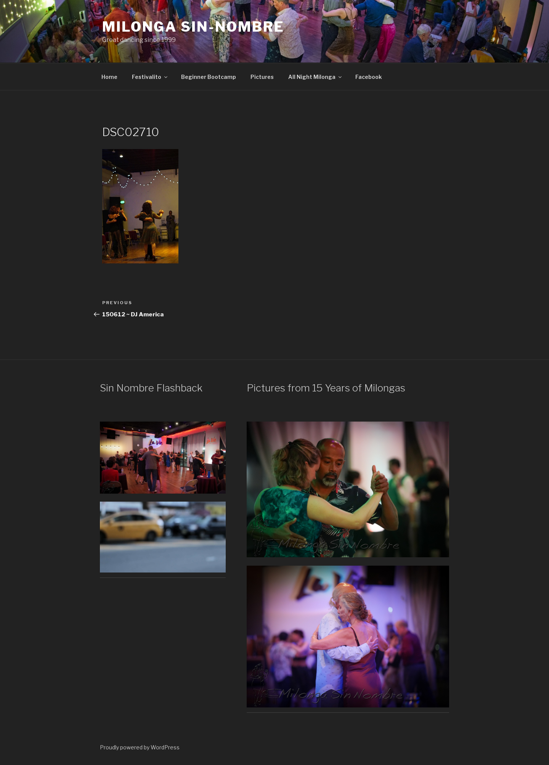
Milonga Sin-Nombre (193, 26)
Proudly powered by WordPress (140, 747)
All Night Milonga (315, 77)
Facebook (368, 77)
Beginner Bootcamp (208, 77)
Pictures (262, 77)
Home (109, 77)
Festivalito (150, 77)
